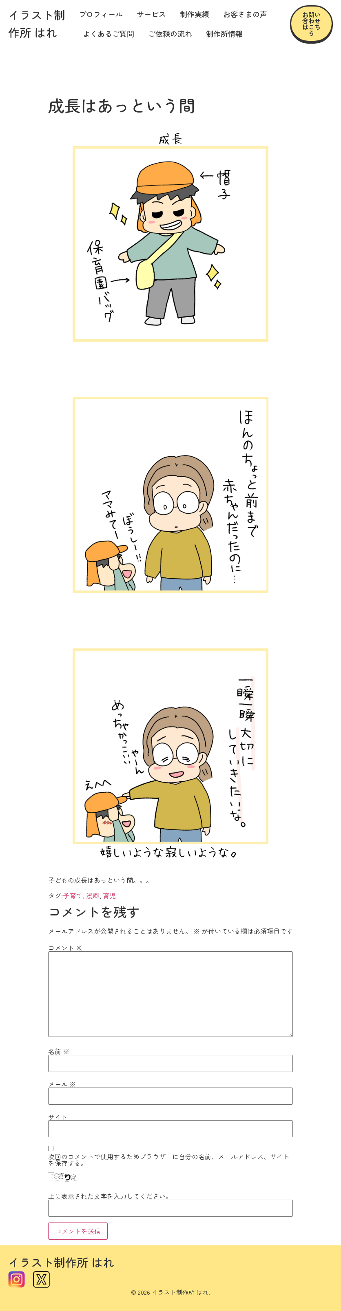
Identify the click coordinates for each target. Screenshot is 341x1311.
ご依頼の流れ (170, 33)
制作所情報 (224, 33)
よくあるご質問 (108, 33)
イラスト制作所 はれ (61, 1262)
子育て (72, 895)
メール (62, 1084)
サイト (58, 1117)
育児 (109, 895)
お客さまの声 (245, 14)
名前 (58, 1051)
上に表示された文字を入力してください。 (110, 1196)
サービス (151, 14)
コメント (65, 947)
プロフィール (101, 14)
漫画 (92, 895)
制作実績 (194, 14)
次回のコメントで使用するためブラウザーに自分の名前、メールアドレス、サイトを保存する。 (169, 1159)
